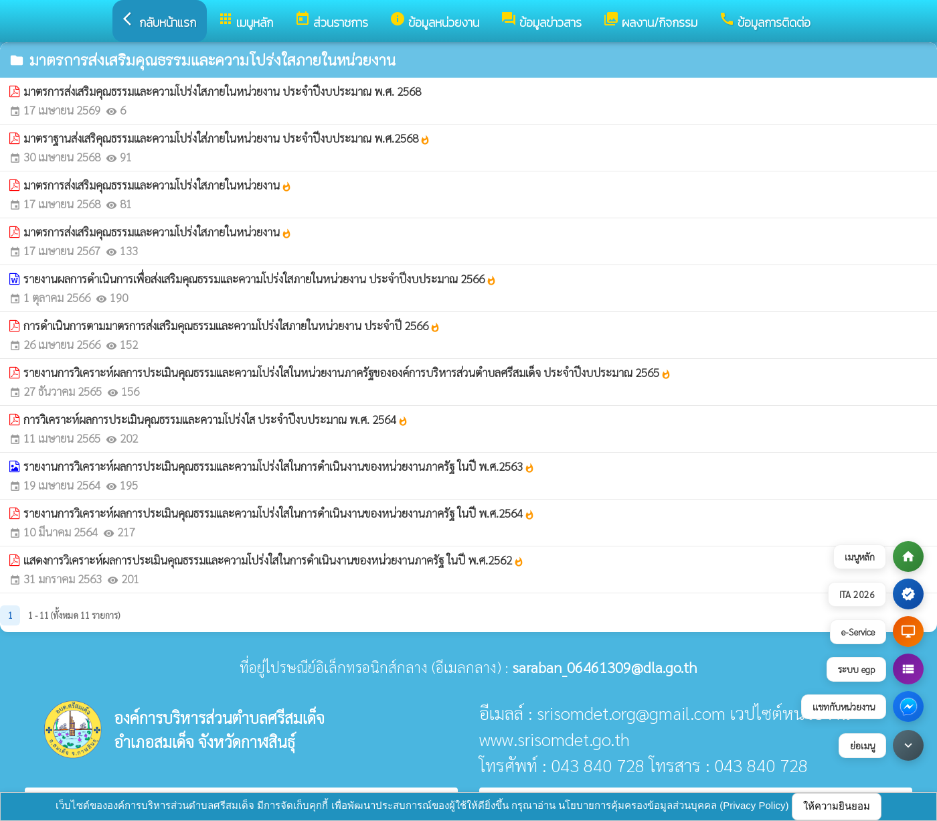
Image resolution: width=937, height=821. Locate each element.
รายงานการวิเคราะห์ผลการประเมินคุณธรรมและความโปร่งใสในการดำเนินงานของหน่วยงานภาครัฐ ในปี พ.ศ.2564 (279, 513)
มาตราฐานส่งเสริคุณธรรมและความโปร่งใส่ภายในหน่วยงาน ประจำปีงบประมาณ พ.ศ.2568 (226, 138)
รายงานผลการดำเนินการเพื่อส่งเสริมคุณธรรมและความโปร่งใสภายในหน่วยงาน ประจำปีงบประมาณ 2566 (260, 278)
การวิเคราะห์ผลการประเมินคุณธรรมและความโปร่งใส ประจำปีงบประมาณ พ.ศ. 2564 (215, 419)
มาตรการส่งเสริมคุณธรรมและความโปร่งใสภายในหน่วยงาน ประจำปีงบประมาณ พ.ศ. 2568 (222, 91)
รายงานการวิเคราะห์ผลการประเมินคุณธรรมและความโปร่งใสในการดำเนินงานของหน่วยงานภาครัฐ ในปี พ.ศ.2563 (279, 466)
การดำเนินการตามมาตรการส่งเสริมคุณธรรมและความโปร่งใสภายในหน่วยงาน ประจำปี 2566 (231, 325)
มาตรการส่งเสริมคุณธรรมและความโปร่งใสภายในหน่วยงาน (157, 184)
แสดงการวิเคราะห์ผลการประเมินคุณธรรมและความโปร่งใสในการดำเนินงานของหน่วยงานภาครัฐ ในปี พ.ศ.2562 (273, 559)
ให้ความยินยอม (836, 806)
